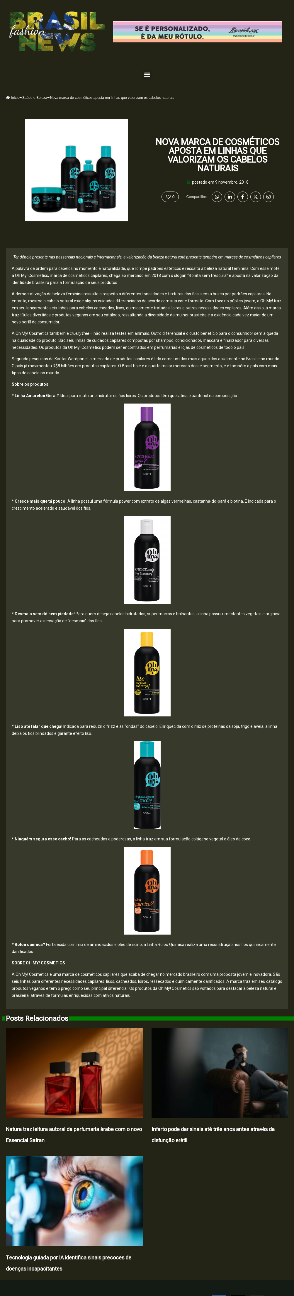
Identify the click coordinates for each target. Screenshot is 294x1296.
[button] (147, 75)
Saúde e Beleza (34, 98)
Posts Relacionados (37, 1018)
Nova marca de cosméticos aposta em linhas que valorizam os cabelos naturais (217, 155)
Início (12, 98)
